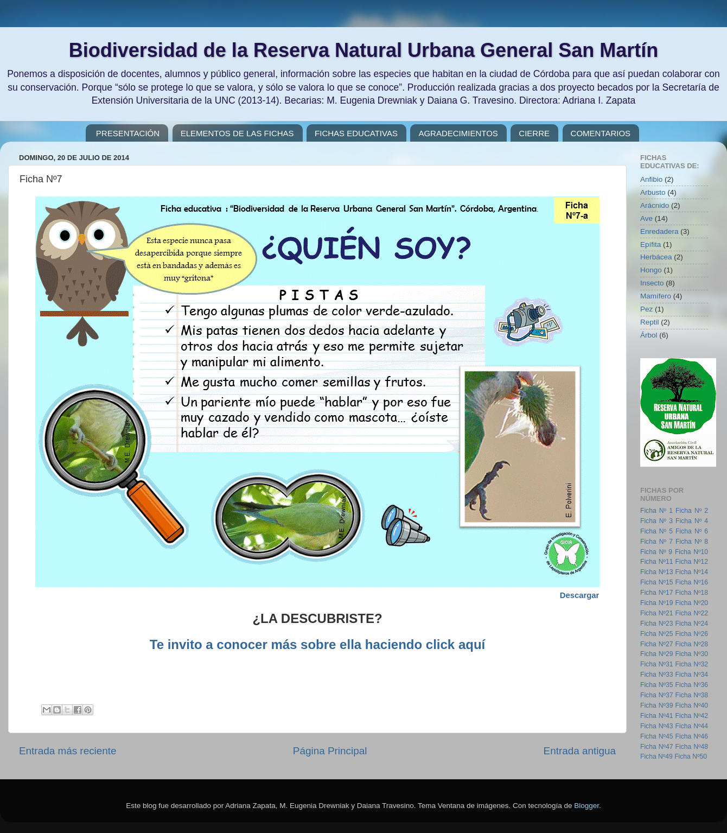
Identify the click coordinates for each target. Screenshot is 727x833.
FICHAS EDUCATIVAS (356, 133)
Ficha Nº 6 (691, 531)
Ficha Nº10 (691, 552)
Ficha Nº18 (691, 592)
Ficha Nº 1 (656, 510)
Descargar (580, 595)
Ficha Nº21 (656, 613)
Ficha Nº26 (691, 634)
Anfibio (651, 179)
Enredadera (659, 231)
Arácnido (654, 205)
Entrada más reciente (68, 750)
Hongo (651, 270)
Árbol (649, 335)
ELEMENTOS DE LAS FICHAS (237, 133)
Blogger (586, 806)
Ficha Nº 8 (691, 541)
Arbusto (653, 192)
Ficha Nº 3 (656, 521)
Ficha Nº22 (691, 613)
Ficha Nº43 (656, 726)
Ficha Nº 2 (691, 510)
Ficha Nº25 (656, 634)
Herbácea (656, 257)
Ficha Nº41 (656, 716)
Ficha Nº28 (691, 644)
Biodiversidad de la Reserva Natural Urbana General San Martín (363, 50)
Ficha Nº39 (656, 705)
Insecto (652, 283)
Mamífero (655, 296)
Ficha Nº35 (656, 685)
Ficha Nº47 (656, 747)
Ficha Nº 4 (691, 521)
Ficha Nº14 (691, 572)
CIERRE (534, 133)
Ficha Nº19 (656, 603)
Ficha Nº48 (691, 747)
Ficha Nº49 (656, 756)
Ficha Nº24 (691, 623)
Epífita (650, 244)
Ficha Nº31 (656, 664)
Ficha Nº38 (691, 695)
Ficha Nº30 (691, 654)
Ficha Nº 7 (656, 541)
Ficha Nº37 (656, 695)
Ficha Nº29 (656, 654)
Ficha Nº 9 (656, 552)
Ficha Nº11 (656, 561)
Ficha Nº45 (656, 736)
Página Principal (330, 750)
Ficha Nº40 (691, 705)
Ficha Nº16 (691, 582)
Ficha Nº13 (656, 572)
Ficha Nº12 (691, 561)
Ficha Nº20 (691, 603)
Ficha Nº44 (691, 726)
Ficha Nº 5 (656, 531)
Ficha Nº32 (691, 664)
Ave (646, 218)
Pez (646, 309)
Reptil (649, 322)
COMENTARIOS (601, 133)
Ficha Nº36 (691, 685)
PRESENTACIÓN (128, 133)
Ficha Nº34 (691, 674)
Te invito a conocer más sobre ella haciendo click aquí (317, 644)
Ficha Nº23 (656, 623)
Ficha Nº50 (690, 756)
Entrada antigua (580, 750)
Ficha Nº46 (691, 736)
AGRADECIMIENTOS (458, 133)
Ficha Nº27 (656, 644)
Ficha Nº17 (656, 592)
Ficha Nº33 (656, 674)
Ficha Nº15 (656, 582)
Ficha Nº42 (691, 716)
